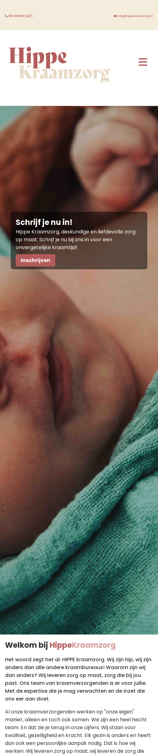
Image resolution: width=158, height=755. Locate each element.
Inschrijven (35, 260)
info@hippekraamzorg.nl (133, 16)
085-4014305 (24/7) (19, 16)
